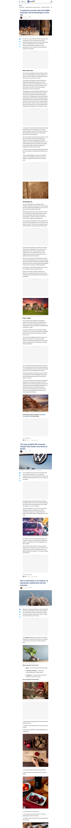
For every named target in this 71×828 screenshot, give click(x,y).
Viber (29, 416)
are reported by (31, 506)
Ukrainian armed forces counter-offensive (33, 7)
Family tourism (28, 438)
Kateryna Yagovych (26, 587)
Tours (24, 438)
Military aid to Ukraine (46, 7)
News (29, 440)
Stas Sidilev (25, 450)
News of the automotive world (27, 574)
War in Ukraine (21, 7)
